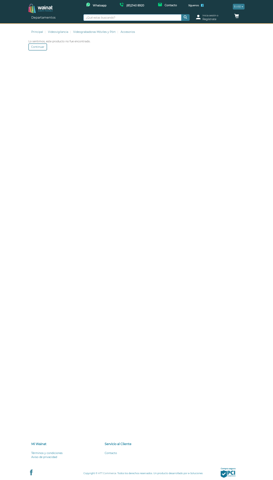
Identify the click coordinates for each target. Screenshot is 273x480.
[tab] (63, 444)
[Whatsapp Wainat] (96, 5)
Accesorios (128, 32)
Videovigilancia (58, 32)
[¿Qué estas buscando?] (132, 17)
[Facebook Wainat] (202, 6)
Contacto (111, 453)
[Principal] (40, 6)
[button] (236, 17)
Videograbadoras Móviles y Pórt (94, 32)
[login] (212, 17)
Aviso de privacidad (44, 457)
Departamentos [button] (43, 17)
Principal (37, 32)
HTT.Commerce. (107, 473)
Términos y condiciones (47, 453)
